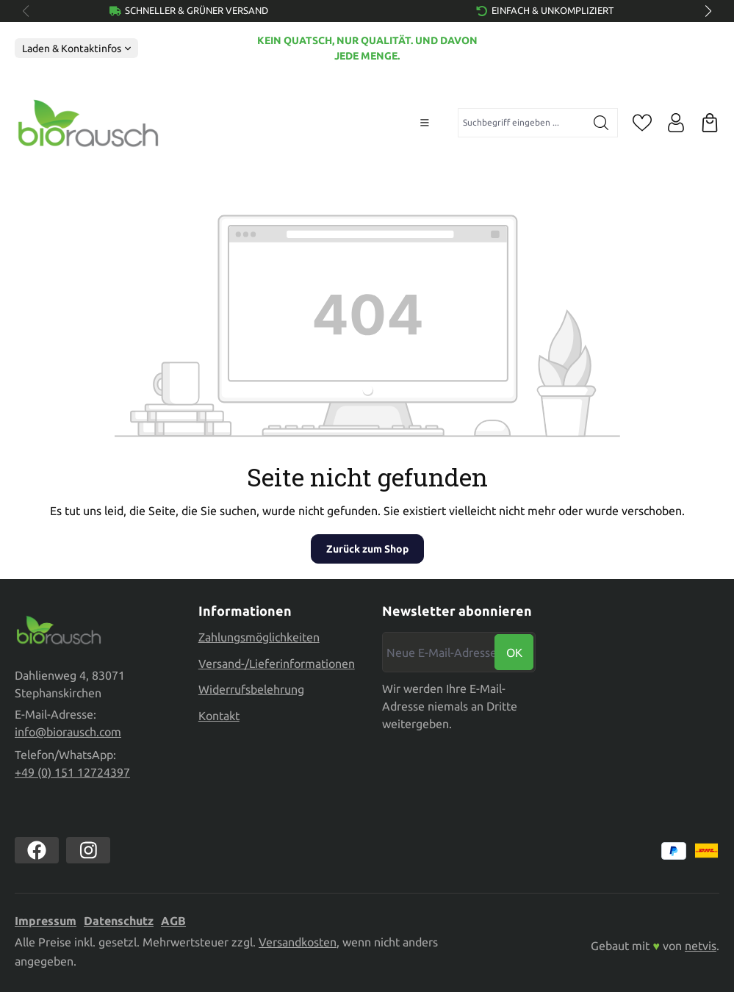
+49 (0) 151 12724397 (72, 772)
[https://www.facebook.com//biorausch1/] (37, 850)
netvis (700, 945)
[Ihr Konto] (676, 122)
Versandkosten (298, 942)
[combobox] (522, 122)
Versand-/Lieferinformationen (276, 662)
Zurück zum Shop (367, 549)
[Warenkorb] (709, 122)
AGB (173, 920)
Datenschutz (119, 920)
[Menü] (425, 123)
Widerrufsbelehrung (251, 688)
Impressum (45, 920)
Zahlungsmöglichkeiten (259, 636)
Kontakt (219, 715)
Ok (514, 651)
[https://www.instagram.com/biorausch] (88, 850)
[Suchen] (601, 122)
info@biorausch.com (68, 731)
